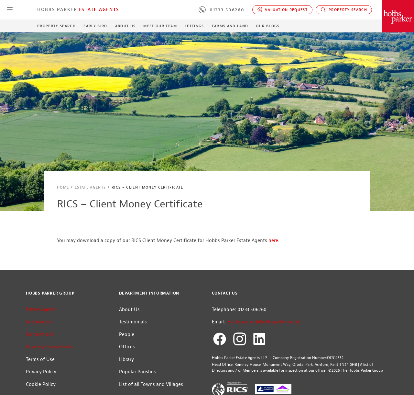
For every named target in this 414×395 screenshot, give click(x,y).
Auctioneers (39, 322)
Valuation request (282, 9)
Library (126, 359)
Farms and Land (230, 26)
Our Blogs (267, 26)
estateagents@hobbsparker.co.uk (263, 322)
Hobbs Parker (57, 9)
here (273, 241)
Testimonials (133, 322)
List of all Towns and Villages (151, 384)
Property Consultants (49, 347)
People (126, 334)
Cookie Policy (41, 384)
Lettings (194, 26)
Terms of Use (40, 359)
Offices (127, 347)
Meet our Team (160, 26)
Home (63, 187)
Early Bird (95, 26)
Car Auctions (40, 334)
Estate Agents (99, 9)
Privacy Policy (41, 372)
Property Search (344, 9)
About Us (125, 26)
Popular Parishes (137, 372)
